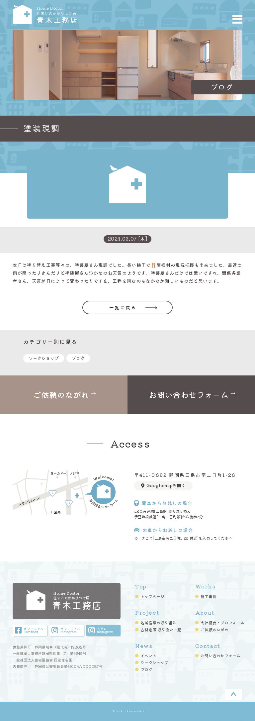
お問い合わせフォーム (220, 655)
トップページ (152, 596)
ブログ (78, 358)
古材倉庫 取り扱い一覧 (160, 629)
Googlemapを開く (163, 485)
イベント (148, 655)
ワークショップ (44, 358)
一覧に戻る (122, 307)
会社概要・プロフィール (222, 622)
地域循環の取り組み (158, 622)
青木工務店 (79, 14)
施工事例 (208, 596)
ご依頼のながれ (214, 629)
